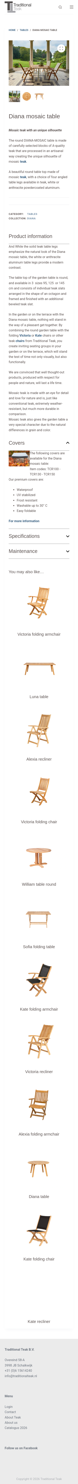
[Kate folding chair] (39, 1228)
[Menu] (71, 7)
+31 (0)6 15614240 (18, 1371)
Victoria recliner (39, 1071)
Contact (10, 1412)
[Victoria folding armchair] (39, 603)
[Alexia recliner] (39, 728)
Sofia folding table (39, 947)
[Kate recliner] (39, 1290)
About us (11, 1423)
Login (8, 1407)
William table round (39, 884)
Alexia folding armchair (39, 1134)
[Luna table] (39, 666)
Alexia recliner (39, 759)
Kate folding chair (39, 1259)
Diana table (39, 1196)
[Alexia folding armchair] (39, 1103)
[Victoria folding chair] (39, 791)
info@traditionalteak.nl (21, 1376)
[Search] (60, 7)
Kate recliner (39, 1321)
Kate (38, 335)
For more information (24, 521)
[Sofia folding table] (39, 916)
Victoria (25, 335)
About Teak (13, 1417)
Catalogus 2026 (16, 1428)
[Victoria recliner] (39, 1041)
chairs (20, 341)
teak (22, 161)
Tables (32, 214)
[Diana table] (39, 1166)
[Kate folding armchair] (39, 978)
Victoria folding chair (39, 822)
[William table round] (39, 853)
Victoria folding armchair (39, 634)
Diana (31, 218)
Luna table (39, 697)
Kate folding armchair (39, 1009)
